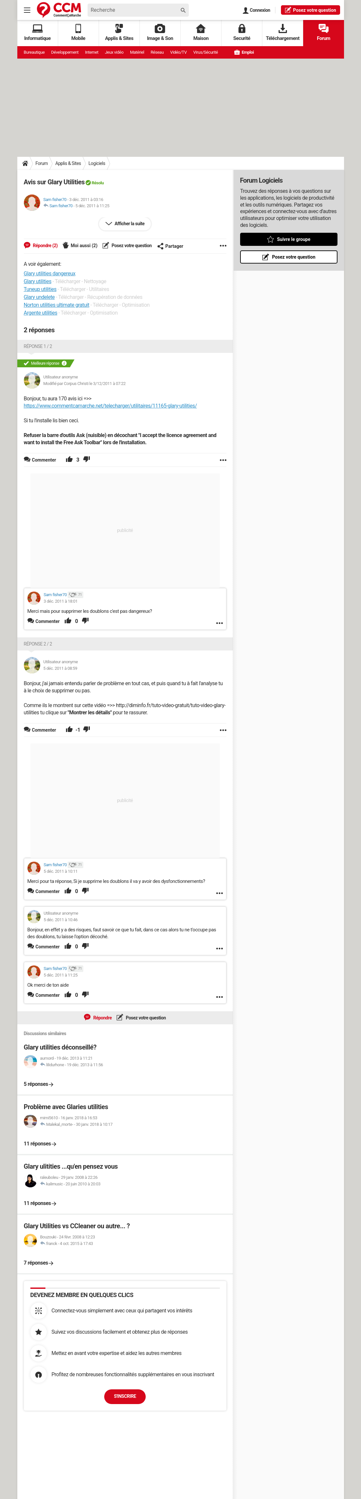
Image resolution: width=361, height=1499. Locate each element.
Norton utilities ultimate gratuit (57, 305)
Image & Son (160, 32)
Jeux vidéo (114, 52)
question (310, 10)
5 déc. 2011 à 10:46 (61, 919)
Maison (201, 32)
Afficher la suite (129, 223)
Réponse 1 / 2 (38, 346)
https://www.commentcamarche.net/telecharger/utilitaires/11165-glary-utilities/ (110, 406)
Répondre (102, 1017)
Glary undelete (39, 297)
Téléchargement (283, 32)
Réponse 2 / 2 (38, 644)
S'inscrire (125, 1396)
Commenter (48, 621)
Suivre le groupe (293, 239)
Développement (65, 52)
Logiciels (97, 163)
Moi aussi (84, 245)
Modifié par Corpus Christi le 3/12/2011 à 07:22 (84, 383)
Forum (323, 32)
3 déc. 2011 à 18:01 (61, 601)
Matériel (137, 52)
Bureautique (34, 52)
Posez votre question (131, 245)
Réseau (157, 52)
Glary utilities (38, 281)
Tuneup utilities (40, 289)
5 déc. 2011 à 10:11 (61, 871)
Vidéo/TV (178, 52)
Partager (170, 246)
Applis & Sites (119, 32)
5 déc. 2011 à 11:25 (92, 205)
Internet (91, 52)
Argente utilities (40, 313)
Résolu (97, 182)
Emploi (244, 52)
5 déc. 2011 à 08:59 (60, 668)
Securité (241, 32)
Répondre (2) (45, 245)
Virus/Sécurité (205, 52)
